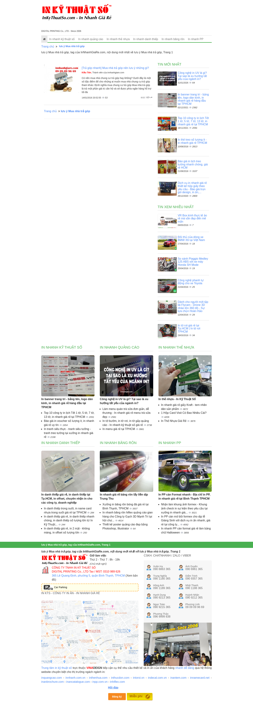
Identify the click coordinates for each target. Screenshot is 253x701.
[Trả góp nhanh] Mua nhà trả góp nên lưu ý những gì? (115, 67)
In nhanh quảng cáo (90, 39)
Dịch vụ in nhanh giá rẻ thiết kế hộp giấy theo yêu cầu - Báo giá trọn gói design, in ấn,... (192, 187)
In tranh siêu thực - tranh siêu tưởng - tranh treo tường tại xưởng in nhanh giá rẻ (68, 433)
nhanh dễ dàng (184, 667)
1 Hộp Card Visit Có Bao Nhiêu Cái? (184, 412)
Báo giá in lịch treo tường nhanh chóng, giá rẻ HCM (193, 164)
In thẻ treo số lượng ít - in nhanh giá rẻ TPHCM (192, 141)
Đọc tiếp (146, 98)
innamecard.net (199, 677)
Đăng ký (117, 696)
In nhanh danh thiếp (145, 39)
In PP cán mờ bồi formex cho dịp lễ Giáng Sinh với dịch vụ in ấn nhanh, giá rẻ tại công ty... (185, 520)
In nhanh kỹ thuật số (62, 39)
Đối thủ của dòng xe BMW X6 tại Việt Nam (191, 239)
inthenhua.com (98, 677)
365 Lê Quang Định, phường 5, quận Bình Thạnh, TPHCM (88, 575)
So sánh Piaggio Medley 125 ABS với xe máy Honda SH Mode (193, 261)
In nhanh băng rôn (173, 39)
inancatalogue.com (78, 681)
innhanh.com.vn (75, 677)
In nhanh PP (195, 39)
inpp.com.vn (100, 681)
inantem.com (178, 677)
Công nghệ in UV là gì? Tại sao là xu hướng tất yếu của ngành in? (192, 76)
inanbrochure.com (52, 681)
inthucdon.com (120, 677)
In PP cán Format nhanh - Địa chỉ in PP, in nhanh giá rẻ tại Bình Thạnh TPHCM (184, 496)
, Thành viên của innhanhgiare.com (103, 72)
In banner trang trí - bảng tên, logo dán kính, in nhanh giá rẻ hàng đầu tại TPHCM (193, 99)
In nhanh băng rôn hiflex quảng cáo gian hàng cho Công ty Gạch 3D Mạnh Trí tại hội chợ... (127, 516)
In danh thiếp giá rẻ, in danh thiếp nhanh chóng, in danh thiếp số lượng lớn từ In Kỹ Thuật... (69, 520)
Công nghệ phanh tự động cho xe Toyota (191, 282)
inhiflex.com (117, 681)
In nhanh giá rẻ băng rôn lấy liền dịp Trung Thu (124, 496)
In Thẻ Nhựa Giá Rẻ (174, 420)
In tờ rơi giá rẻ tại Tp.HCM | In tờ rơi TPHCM (189, 328)
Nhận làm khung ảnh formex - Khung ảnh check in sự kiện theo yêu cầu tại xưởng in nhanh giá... (184, 508)
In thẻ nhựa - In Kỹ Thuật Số (177, 399)
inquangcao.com (51, 677)
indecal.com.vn (157, 677)
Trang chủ (47, 46)
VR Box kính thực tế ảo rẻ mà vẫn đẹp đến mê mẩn (192, 218)
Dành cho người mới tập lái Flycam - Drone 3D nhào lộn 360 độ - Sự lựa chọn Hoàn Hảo (193, 306)
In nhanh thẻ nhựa (118, 39)
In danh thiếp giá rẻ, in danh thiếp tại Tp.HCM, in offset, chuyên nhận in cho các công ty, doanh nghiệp (66, 498)
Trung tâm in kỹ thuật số (56, 667)
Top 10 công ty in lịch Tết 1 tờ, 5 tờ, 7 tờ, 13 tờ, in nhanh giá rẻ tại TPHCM (193, 121)
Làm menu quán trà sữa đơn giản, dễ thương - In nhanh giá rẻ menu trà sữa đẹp (126, 413)
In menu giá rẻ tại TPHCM (119, 428)
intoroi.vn (138, 677)
